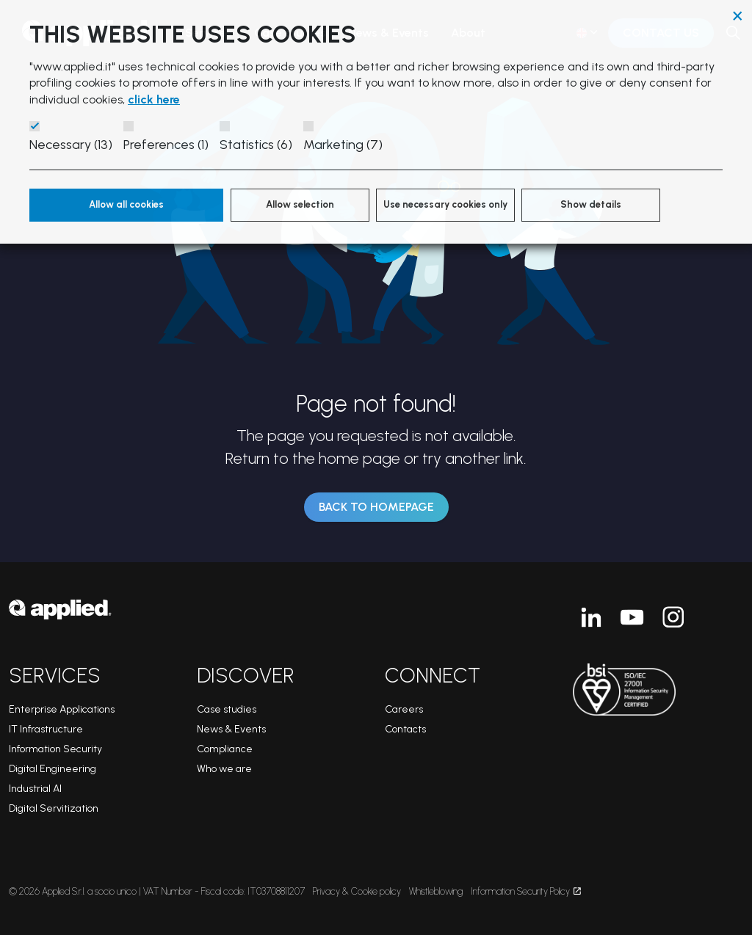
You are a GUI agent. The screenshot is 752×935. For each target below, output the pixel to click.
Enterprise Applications (62, 709)
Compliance (225, 749)
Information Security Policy (526, 891)
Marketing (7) (343, 145)
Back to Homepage (376, 507)
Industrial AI (35, 788)
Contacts (405, 729)
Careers (404, 709)
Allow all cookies (126, 204)
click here (154, 99)
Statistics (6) (256, 145)
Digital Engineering (52, 769)
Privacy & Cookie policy (357, 891)
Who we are (224, 769)
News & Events (231, 729)
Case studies (226, 709)
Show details (590, 204)
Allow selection (300, 204)
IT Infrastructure (46, 729)
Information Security (55, 749)
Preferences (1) (166, 145)
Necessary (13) (70, 145)
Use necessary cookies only (445, 204)
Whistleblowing (436, 891)
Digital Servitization (53, 808)
